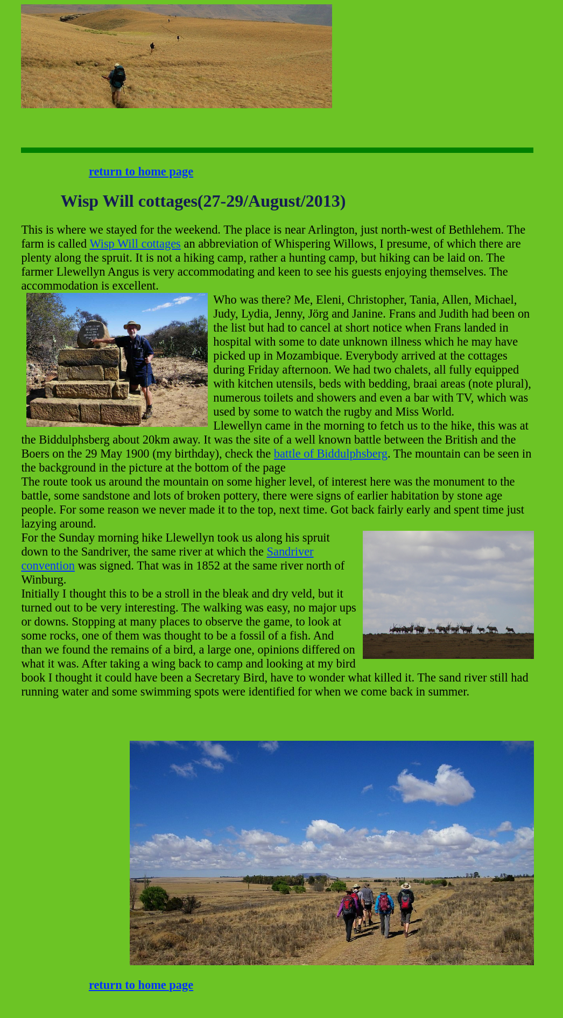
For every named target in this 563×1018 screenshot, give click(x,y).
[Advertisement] (365, 38)
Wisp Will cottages (134, 243)
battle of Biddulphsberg (331, 453)
